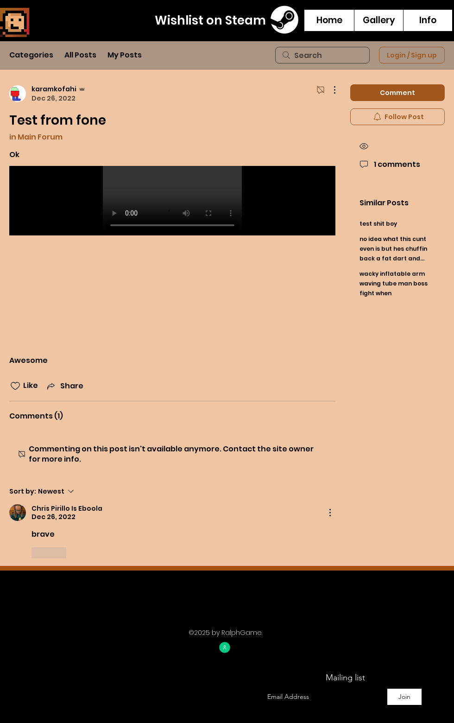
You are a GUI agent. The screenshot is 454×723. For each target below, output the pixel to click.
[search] (322, 55)
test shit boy (378, 224)
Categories (31, 55)
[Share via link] (64, 386)
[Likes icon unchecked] (15, 386)
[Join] (404, 697)
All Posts (80, 55)
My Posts (124, 55)
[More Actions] (329, 89)
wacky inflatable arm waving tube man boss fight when (393, 283)
